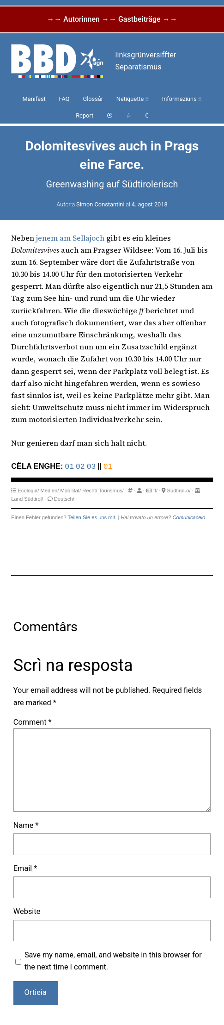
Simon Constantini (100, 204)
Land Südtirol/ (27, 498)
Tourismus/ (111, 489)
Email (25, 867)
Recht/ (89, 489)
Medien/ (50, 489)
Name (26, 824)
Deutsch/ (64, 498)
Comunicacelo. (189, 516)
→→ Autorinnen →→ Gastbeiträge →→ (112, 19)
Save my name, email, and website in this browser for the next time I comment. (113, 960)
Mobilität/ (70, 489)
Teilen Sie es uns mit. (92, 516)
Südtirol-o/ (179, 489)
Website (27, 910)
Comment (32, 721)
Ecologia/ (28, 489)
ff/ (155, 489)
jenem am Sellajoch (70, 238)
